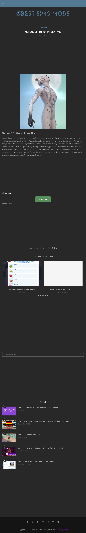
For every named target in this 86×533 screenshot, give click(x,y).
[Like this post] (45, 248)
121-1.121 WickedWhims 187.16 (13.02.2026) (40, 448)
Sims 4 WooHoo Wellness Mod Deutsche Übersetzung (43, 421)
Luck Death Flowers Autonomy (63, 289)
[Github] (53, 522)
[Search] (82, 3)
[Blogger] (58, 522)
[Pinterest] (32, 522)
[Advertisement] (43, 54)
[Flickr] (37, 522)
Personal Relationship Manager (23, 289)
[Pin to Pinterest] (52, 248)
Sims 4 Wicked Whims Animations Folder (38, 408)
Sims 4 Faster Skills (29, 435)
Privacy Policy (62, 530)
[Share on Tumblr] (54, 248)
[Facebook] (27, 522)
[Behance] (43, 522)
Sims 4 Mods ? (7, 193)
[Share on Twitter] (50, 248)
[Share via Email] (56, 248)
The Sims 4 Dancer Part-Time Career (36, 461)
